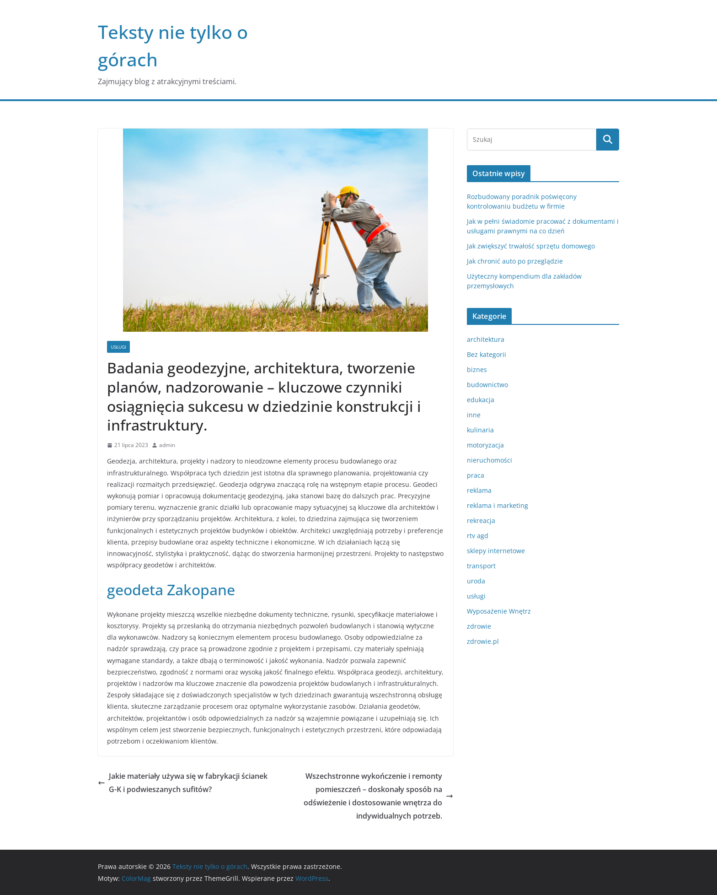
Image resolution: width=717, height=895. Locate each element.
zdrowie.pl (483, 641)
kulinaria (480, 430)
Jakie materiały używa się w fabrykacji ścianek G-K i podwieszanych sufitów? (183, 782)
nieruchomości (489, 460)
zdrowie (479, 626)
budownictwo (487, 384)
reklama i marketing (497, 505)
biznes (477, 369)
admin (167, 445)
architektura (485, 339)
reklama (479, 490)
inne (474, 414)
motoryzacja (485, 445)
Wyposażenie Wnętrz (499, 611)
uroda (476, 581)
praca (475, 475)
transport (481, 565)
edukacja (480, 399)
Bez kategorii (486, 354)
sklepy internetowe (496, 550)
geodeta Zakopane (171, 589)
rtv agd (477, 535)
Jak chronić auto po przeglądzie (515, 261)
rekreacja (481, 520)
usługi (118, 347)
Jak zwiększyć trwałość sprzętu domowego (531, 246)
